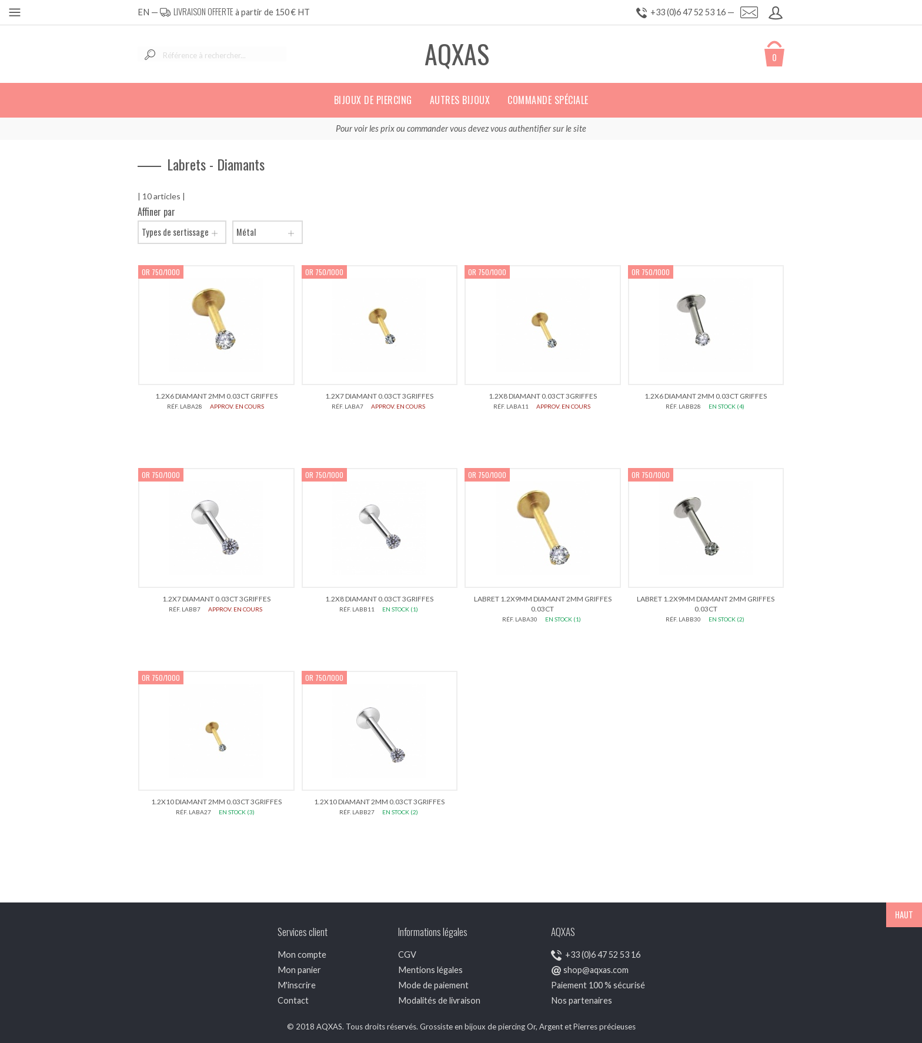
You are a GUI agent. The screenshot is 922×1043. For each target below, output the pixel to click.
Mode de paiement (433, 985)
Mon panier (299, 970)
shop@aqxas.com (596, 970)
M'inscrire (297, 985)
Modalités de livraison (439, 1000)
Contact (293, 1000)
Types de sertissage (182, 232)
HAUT (904, 914)
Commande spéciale (548, 100)
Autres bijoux (460, 100)
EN (143, 12)
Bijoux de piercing (373, 100)
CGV (407, 955)
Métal (267, 232)
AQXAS (457, 54)
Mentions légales (430, 970)
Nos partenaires (581, 1000)
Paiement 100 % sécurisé (598, 985)
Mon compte (302, 955)
